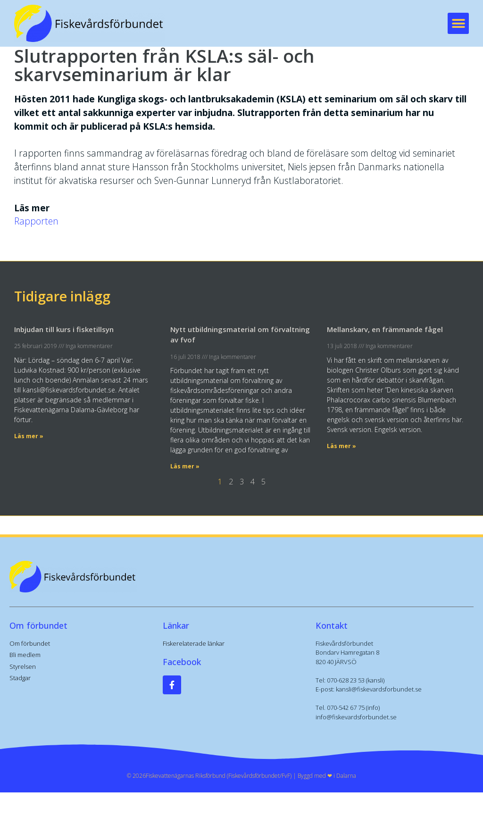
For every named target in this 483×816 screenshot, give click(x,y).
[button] (458, 23)
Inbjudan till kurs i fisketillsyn (64, 329)
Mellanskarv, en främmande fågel (385, 329)
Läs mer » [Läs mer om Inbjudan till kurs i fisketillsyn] (28, 436)
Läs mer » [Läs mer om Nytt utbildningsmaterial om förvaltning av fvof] (185, 466)
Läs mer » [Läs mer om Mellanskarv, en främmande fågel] (341, 446)
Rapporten (36, 221)
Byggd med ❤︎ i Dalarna (327, 776)
